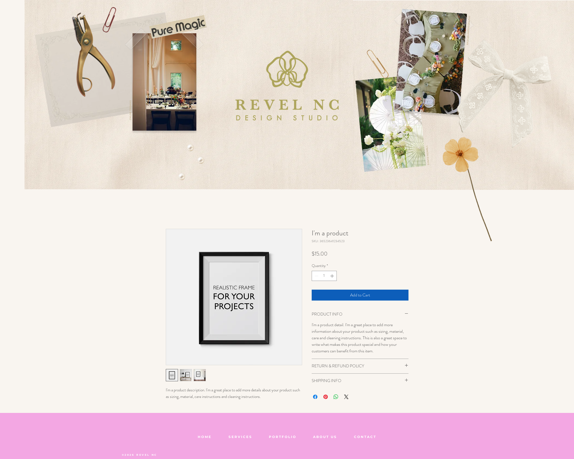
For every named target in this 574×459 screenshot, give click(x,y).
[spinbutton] (324, 276)
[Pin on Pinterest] (325, 397)
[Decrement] (315, 276)
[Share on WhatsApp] (336, 397)
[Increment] (332, 276)
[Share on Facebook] (315, 397)
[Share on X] (346, 397)
